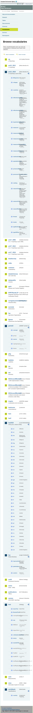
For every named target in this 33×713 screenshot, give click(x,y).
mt (14, 516)
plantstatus (16, 566)
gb (14, 479)
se (13, 536)
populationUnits (16, 161)
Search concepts (21, 54)
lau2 (9, 418)
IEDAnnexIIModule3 (13, 385)
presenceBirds (16, 168)
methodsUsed (16, 156)
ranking (15, 183)
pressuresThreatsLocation (16, 174)
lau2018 (11, 422)
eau (14, 620)
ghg (9, 354)
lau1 (9, 413)
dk (14, 459)
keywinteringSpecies (16, 122)
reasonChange (16, 188)
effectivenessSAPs (16, 110)
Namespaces (5, 35)
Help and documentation (8, 14)
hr (13, 486)
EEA (9, 1)
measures (15, 127)
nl (13, 519)
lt (13, 506)
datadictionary (13, 274)
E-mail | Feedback (7, 708)
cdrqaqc (15, 82)
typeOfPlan (16, 232)
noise (10, 586)
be (14, 439)
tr (13, 546)
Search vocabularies (10, 54)
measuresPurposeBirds (16, 144)
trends (15, 222)
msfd (10, 579)
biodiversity (12, 258)
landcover (11, 407)
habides (11, 360)
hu (14, 489)
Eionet (8, 11)
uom (9, 677)
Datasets (4, 17)
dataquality (12, 280)
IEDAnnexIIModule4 (13, 393)
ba (14, 435)
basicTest (15, 609)
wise (9, 683)
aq (9, 59)
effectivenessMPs (16, 97)
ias (9, 366)
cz (13, 453)
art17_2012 (12, 246)
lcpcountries (16, 561)
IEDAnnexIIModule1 (13, 379)
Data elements (6, 23)
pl (13, 523)
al (13, 428)
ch (14, 446)
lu (13, 509)
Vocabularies (6, 29)
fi (13, 473)
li (13, 503)
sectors (15, 573)
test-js (15, 638)
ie (13, 493)
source (15, 339)
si (13, 539)
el (13, 466)
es (13, 469)
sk (13, 543)
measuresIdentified (16, 133)
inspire (10, 401)
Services (4, 32)
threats (15, 216)
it (13, 499)
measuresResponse (16, 151)
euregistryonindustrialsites (13, 301)
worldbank (11, 689)
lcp (9, 555)
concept (15, 330)
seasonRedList (16, 209)
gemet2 (10, 326)
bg (14, 443)
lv (13, 513)
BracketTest (16, 612)
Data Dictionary (14, 11)
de (14, 456)
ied (9, 372)
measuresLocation (16, 138)
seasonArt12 (16, 201)
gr (13, 483)
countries (15, 90)
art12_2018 (12, 72)
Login (20, 3)
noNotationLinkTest (16, 635)
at (13, 432)
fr (13, 476)
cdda (10, 263)
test (9, 604)
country (15, 695)
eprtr (10, 286)
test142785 (16, 642)
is (13, 496)
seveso (10, 598)
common (11, 267)
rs (13, 533)
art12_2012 (12, 65)
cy (13, 449)
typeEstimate (16, 226)
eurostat (11, 307)
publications (12, 592)
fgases (10, 319)
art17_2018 (12, 252)
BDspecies (16, 78)
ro (13, 529)
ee (13, 463)
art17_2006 (12, 240)
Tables (4, 20)
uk (14, 549)
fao (9, 313)
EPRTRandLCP (13, 292)
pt (13, 526)
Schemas (4, 26)
